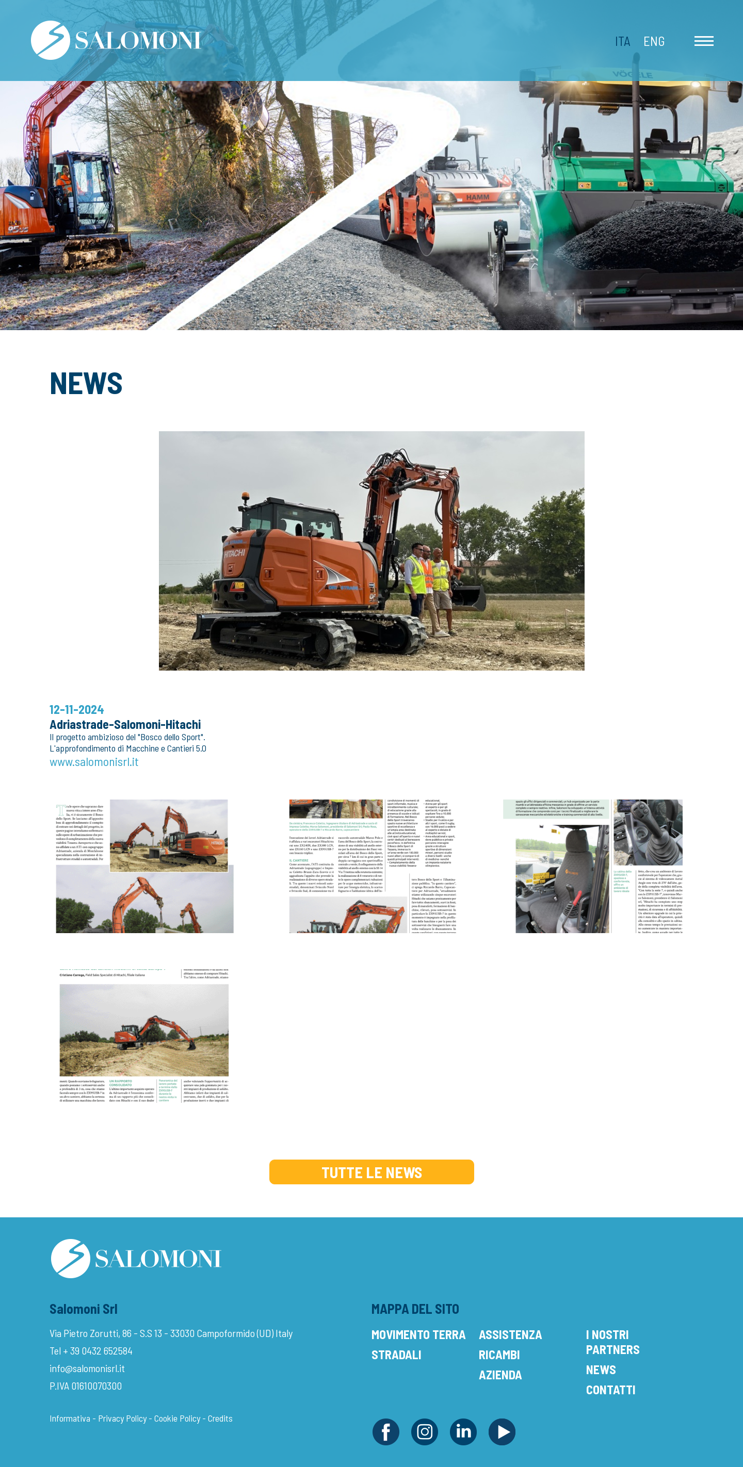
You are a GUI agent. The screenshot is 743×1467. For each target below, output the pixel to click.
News (601, 1369)
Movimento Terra (419, 1334)
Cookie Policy (177, 1418)
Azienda (500, 1374)
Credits (220, 1418)
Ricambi (499, 1354)
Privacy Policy (122, 1418)
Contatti (611, 1389)
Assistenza (510, 1334)
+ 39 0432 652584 (98, 1350)
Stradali (397, 1354)
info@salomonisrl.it (87, 1368)
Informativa (70, 1418)
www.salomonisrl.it (94, 761)
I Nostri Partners (613, 1342)
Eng (654, 40)
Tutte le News (371, 1172)
